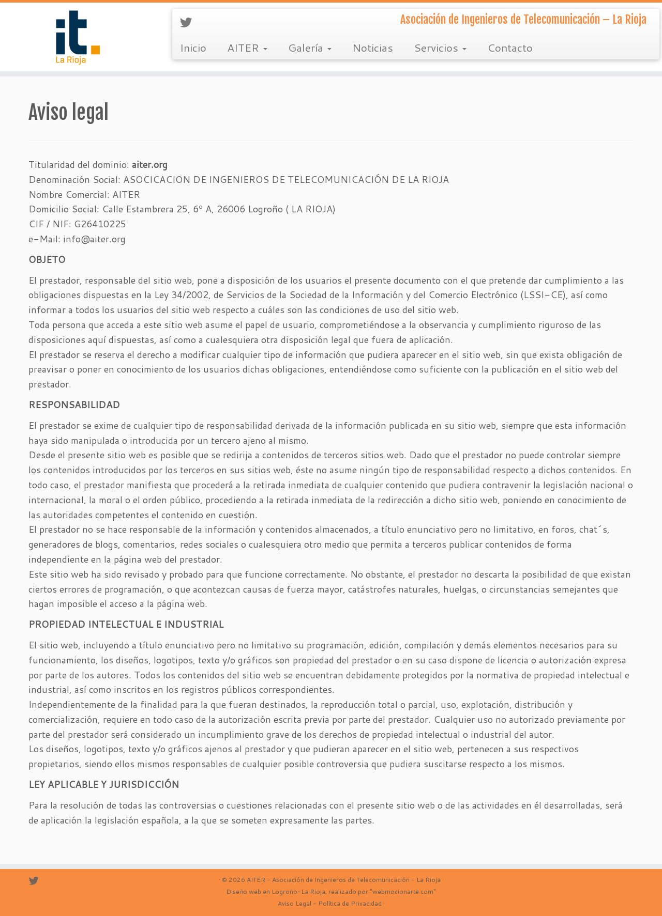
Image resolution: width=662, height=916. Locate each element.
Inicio (193, 47)
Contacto (510, 47)
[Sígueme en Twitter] (189, 22)
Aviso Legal (294, 903)
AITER (247, 47)
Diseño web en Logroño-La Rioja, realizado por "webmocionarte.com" (331, 891)
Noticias (372, 47)
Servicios (440, 47)
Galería (310, 47)
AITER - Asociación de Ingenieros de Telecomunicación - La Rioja (344, 879)
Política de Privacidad (350, 903)
